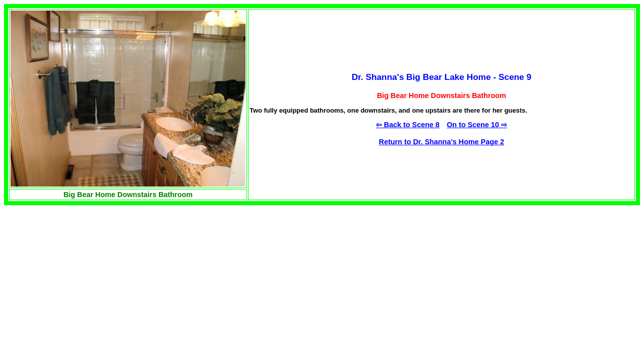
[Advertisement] (88, 275)
